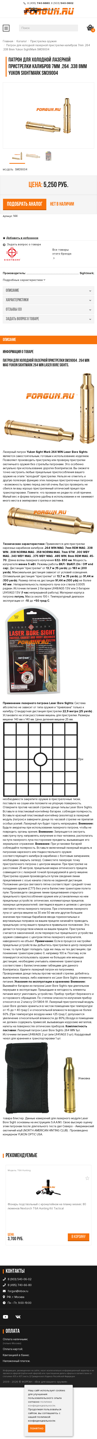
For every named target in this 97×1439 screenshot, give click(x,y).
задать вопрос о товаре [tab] (48, 319)
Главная (8, 41)
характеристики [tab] (48, 300)
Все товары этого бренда (61, 254)
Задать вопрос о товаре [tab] (23, 244)
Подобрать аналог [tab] (25, 204)
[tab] (24, 280)
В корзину (79, 1237)
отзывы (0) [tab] (48, 309)
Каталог (22, 41)
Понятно (36, 1428)
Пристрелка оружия (43, 41)
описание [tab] (48, 291)
